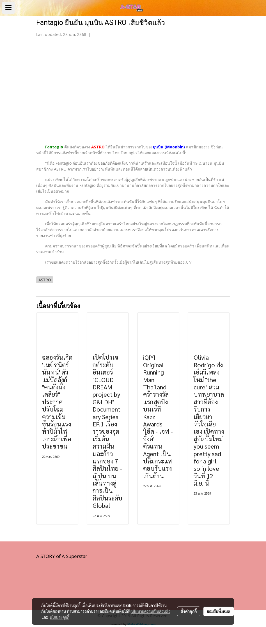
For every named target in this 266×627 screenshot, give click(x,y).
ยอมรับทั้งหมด (218, 611)
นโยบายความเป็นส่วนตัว (150, 611)
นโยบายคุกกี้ (59, 617)
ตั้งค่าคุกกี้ (189, 611)
